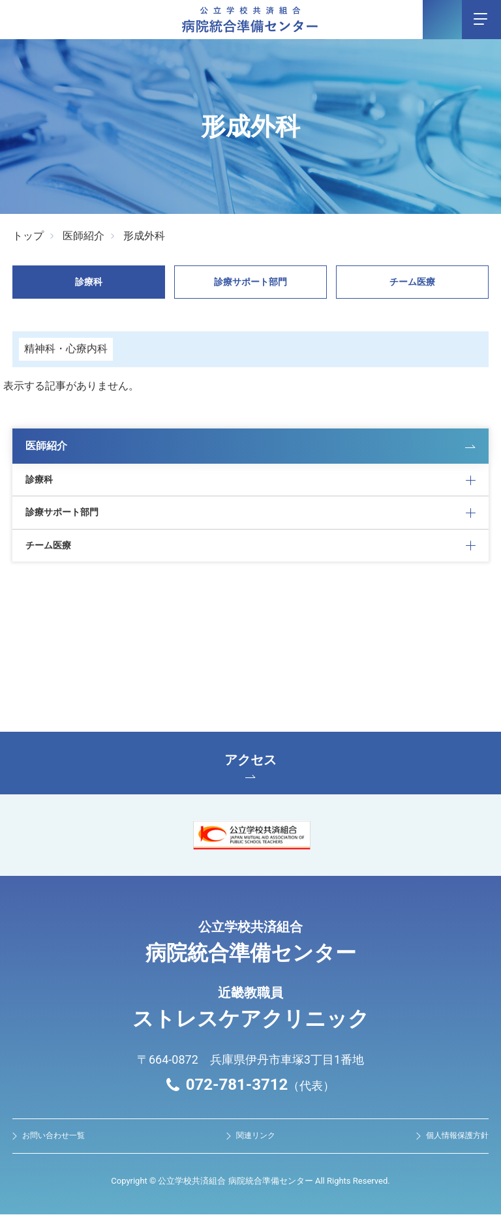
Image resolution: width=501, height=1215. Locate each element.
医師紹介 (83, 236)
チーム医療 (412, 282)
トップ (28, 236)
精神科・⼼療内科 (66, 348)
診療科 (88, 282)
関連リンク (255, 1136)
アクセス (250, 766)
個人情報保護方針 (457, 1136)
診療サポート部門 (250, 282)
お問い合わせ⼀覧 (53, 1136)
